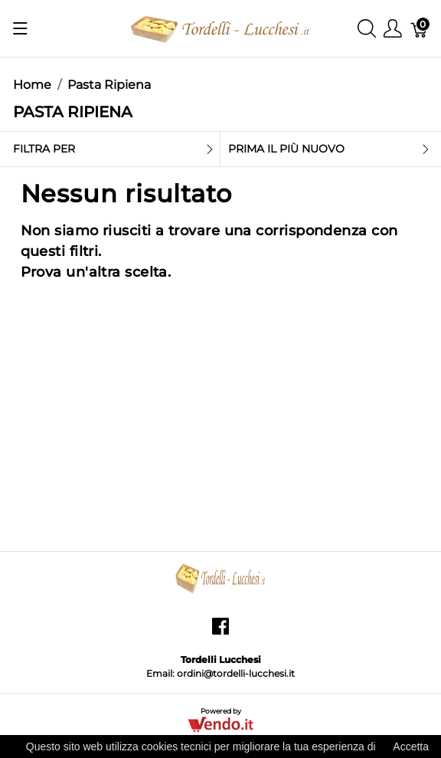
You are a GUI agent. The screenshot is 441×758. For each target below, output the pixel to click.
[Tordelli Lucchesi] (220, 27)
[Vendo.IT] (220, 724)
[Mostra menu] (20, 28)
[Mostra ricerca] (367, 28)
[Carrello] (420, 28)
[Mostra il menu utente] (392, 28)
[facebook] (220, 631)
